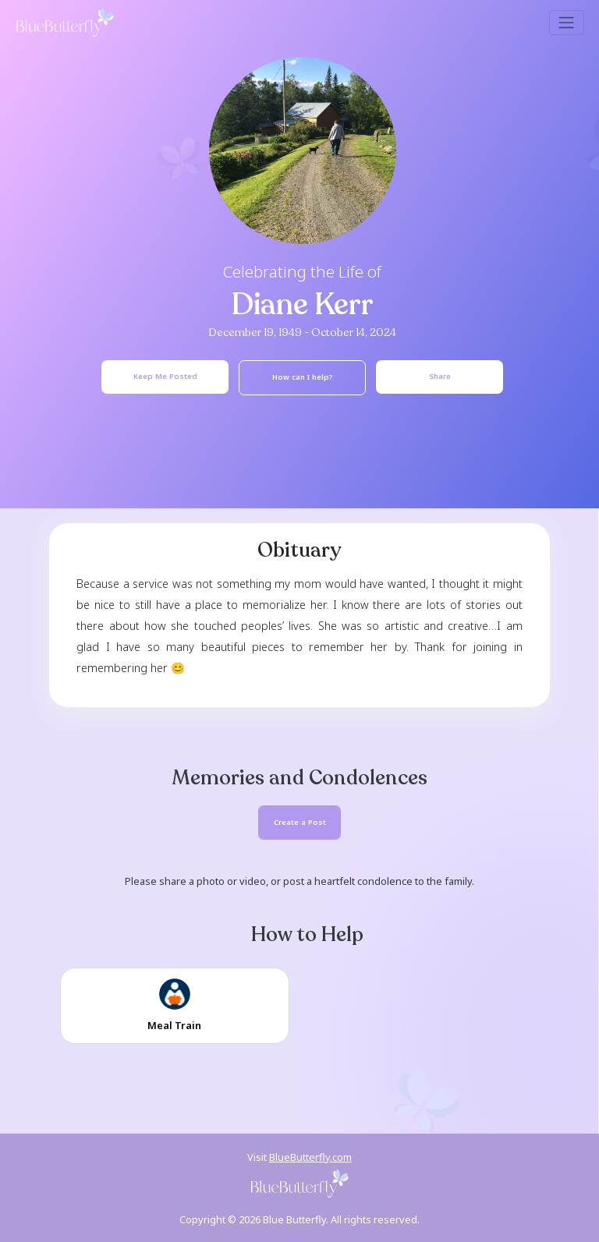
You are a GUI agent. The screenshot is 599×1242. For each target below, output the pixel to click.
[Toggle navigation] (566, 22)
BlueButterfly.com (310, 1157)
